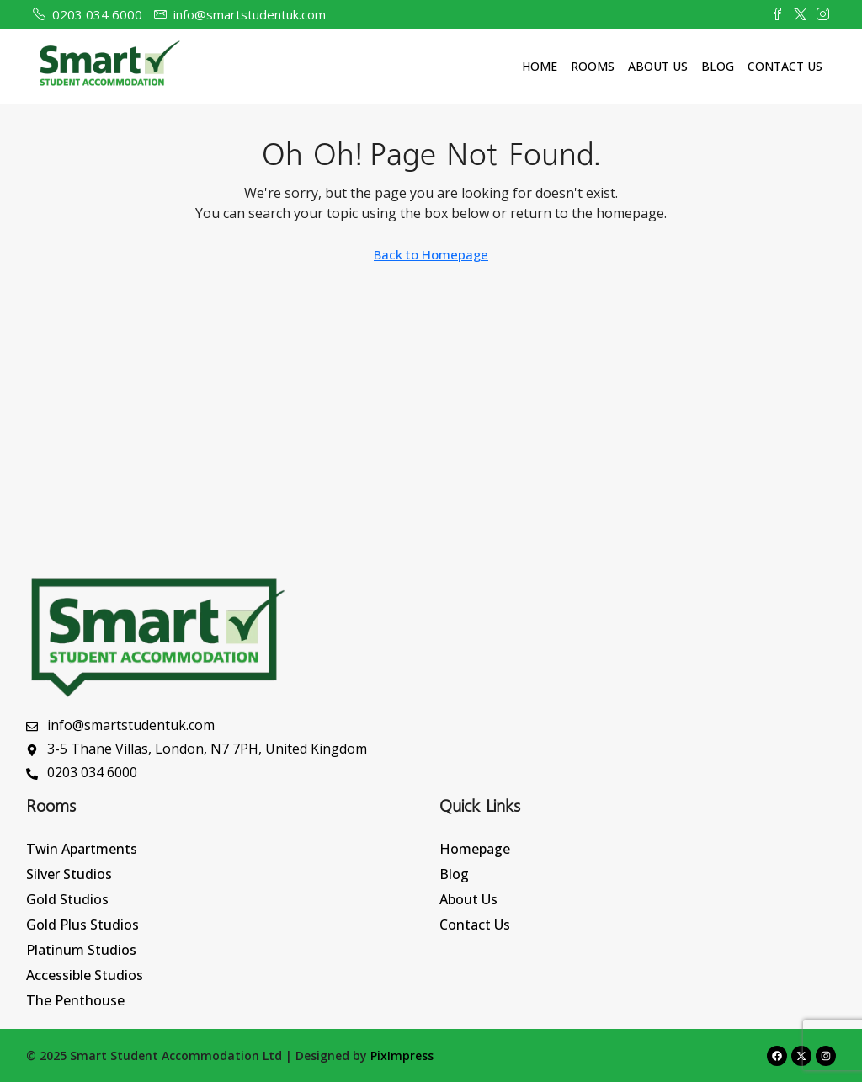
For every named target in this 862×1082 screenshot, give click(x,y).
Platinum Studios (81, 950)
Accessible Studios (84, 975)
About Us (658, 66)
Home (539, 66)
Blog (717, 66)
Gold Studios (67, 899)
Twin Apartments (81, 848)
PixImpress (402, 1055)
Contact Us (785, 66)
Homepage (474, 848)
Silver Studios (69, 874)
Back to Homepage (431, 254)
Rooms (593, 66)
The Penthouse (75, 1000)
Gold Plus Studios (82, 924)
